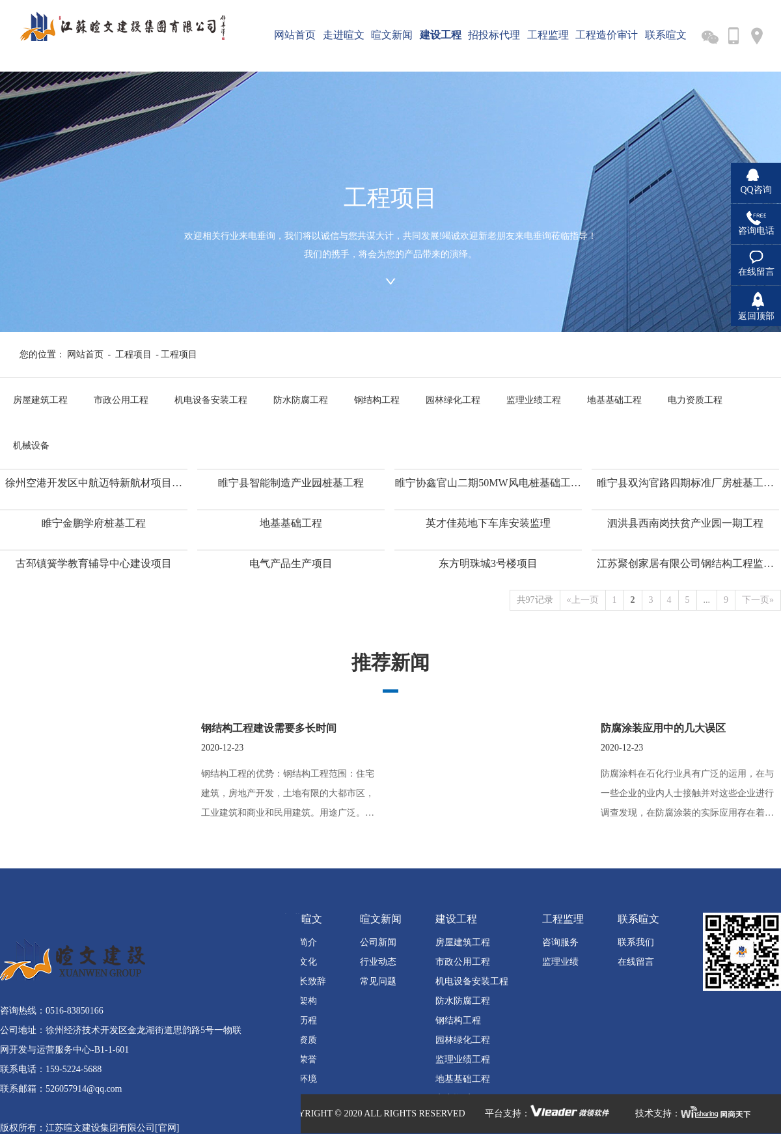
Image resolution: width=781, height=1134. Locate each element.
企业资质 (299, 1040)
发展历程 (299, 1020)
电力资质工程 (695, 400)
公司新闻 (378, 942)
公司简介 (299, 942)
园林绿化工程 (453, 400)
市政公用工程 (121, 400)
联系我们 (636, 942)
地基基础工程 (614, 400)
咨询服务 (560, 942)
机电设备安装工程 (210, 400)
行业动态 (378, 962)
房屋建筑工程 (40, 400)
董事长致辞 (303, 981)
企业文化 (299, 962)
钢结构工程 (377, 400)
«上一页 (583, 600)
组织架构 (299, 1001)
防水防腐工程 (300, 400)
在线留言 (636, 962)
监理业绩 (560, 962)
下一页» (758, 600)
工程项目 (133, 354)
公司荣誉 (299, 1059)
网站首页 (85, 354)
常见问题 (378, 981)
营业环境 (299, 1079)
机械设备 (31, 445)
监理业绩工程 (533, 400)
